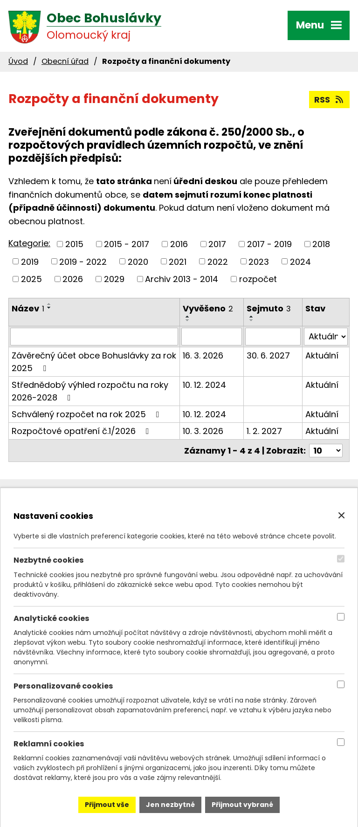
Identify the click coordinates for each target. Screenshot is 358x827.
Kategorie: (29, 243)
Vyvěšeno (208, 308)
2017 (217, 244)
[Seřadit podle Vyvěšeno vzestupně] (188, 316)
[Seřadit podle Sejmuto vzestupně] (252, 316)
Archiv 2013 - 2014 (181, 279)
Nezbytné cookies (49, 560)
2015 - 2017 (126, 244)
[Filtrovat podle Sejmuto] (273, 336)
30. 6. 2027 (268, 355)
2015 (74, 244)
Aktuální (321, 355)
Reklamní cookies (49, 743)
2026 (72, 279)
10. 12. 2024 (204, 385)
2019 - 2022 (83, 261)
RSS (329, 99)
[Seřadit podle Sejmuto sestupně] (252, 320)
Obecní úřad (65, 61)
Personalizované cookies (63, 686)
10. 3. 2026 (203, 431)
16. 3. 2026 (203, 355)
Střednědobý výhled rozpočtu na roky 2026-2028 (90, 391)
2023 (258, 261)
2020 (138, 261)
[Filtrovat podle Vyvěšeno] (211, 336)
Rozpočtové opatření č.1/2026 (82, 431)
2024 (300, 261)
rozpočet (258, 279)
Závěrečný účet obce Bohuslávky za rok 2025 (94, 362)
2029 (114, 279)
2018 (321, 244)
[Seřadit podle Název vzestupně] (49, 304)
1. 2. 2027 (264, 431)
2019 (30, 261)
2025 (31, 279)
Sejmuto (269, 308)
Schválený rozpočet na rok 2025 (87, 414)
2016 (179, 244)
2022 (217, 261)
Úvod (18, 61)
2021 (177, 261)
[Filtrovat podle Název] (94, 336)
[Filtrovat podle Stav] (326, 336)
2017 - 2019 (269, 244)
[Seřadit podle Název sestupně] (49, 308)
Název (28, 308)
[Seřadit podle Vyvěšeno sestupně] (188, 320)
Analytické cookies (52, 618)
